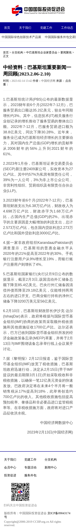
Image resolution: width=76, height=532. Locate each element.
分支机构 (17, 52)
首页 (7, 27)
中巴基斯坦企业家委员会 (41, 52)
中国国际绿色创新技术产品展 (21, 37)
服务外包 (30, 475)
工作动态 (67, 27)
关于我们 (25, 27)
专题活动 (30, 467)
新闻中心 (51, 467)
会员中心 (10, 467)
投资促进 (10, 475)
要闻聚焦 (66, 52)
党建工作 (46, 27)
